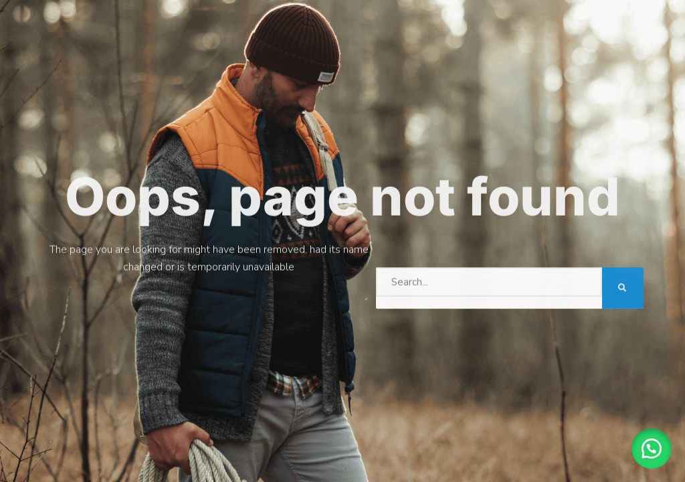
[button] (651, 448)
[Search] (623, 286)
